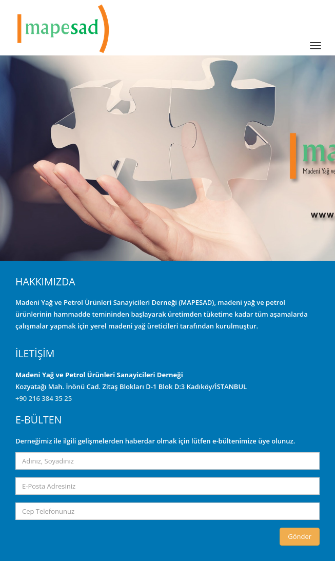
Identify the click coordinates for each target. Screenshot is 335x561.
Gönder (299, 536)
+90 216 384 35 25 (43, 398)
